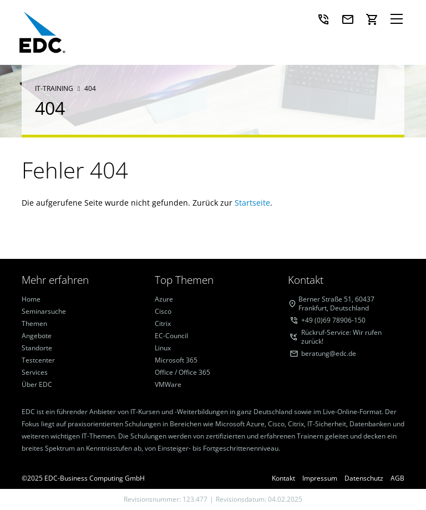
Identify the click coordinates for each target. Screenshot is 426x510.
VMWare (168, 384)
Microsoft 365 (176, 360)
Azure (164, 299)
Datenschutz (363, 478)
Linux (163, 348)
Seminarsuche (44, 311)
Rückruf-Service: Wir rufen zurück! (341, 337)
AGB (397, 478)
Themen (34, 323)
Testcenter (38, 360)
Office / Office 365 (182, 372)
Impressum (319, 478)
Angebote (37, 336)
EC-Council (171, 336)
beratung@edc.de (328, 353)
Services (35, 372)
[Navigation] (396, 19)
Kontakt (283, 478)
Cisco (163, 311)
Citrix (163, 323)
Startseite (252, 202)
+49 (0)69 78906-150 (333, 320)
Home (31, 299)
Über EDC (37, 384)
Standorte (37, 348)
